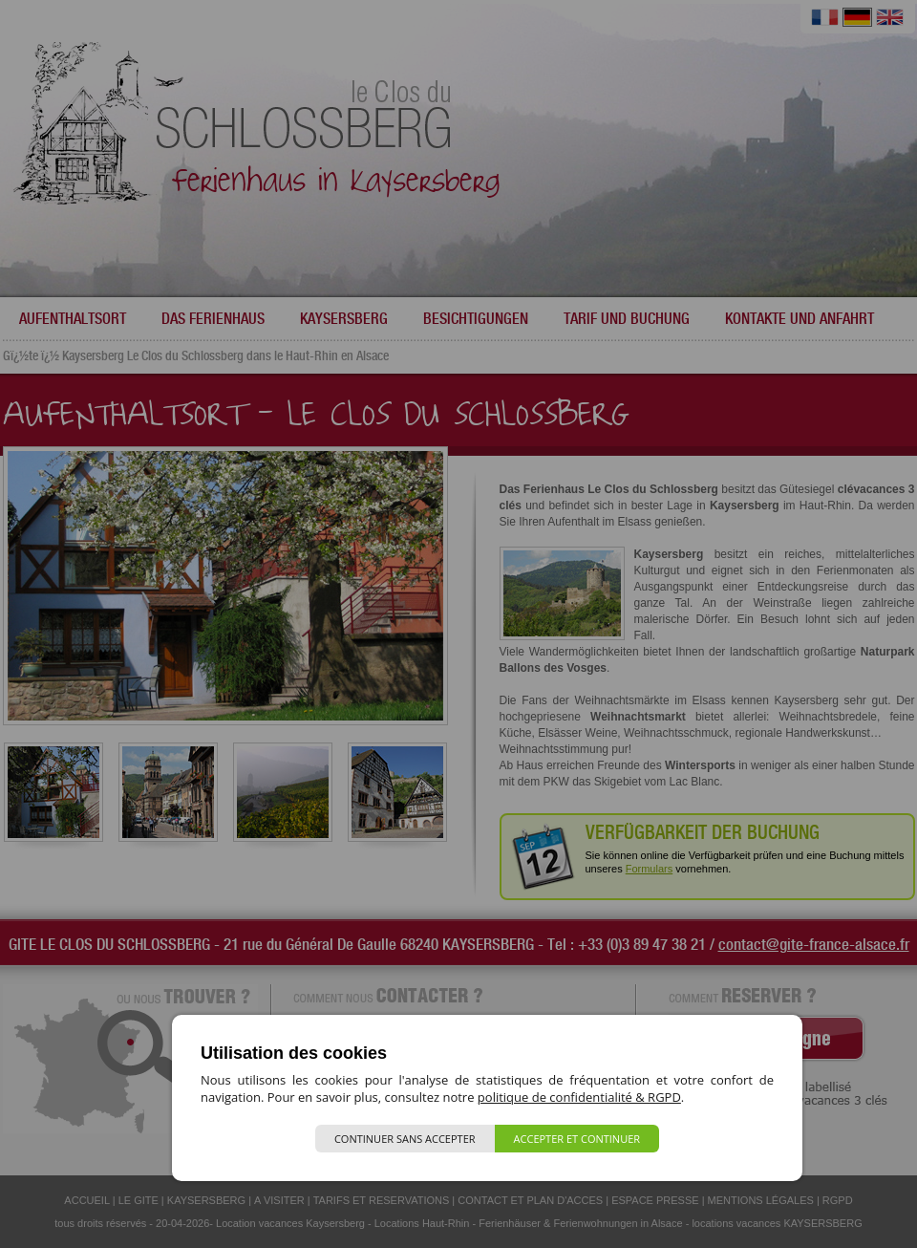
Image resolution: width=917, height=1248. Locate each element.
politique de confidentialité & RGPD (579, 1097)
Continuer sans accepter (405, 1138)
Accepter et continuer (577, 1138)
